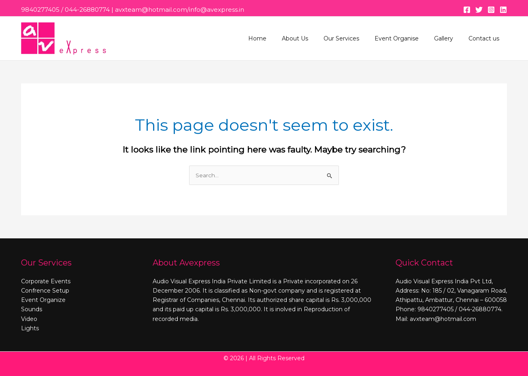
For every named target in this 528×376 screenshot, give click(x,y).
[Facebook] (467, 9)
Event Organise (407, 38)
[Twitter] (479, 9)
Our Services (355, 38)
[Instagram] (491, 9)
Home (279, 38)
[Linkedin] (503, 9)
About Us (313, 38)
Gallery (449, 38)
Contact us (486, 38)
